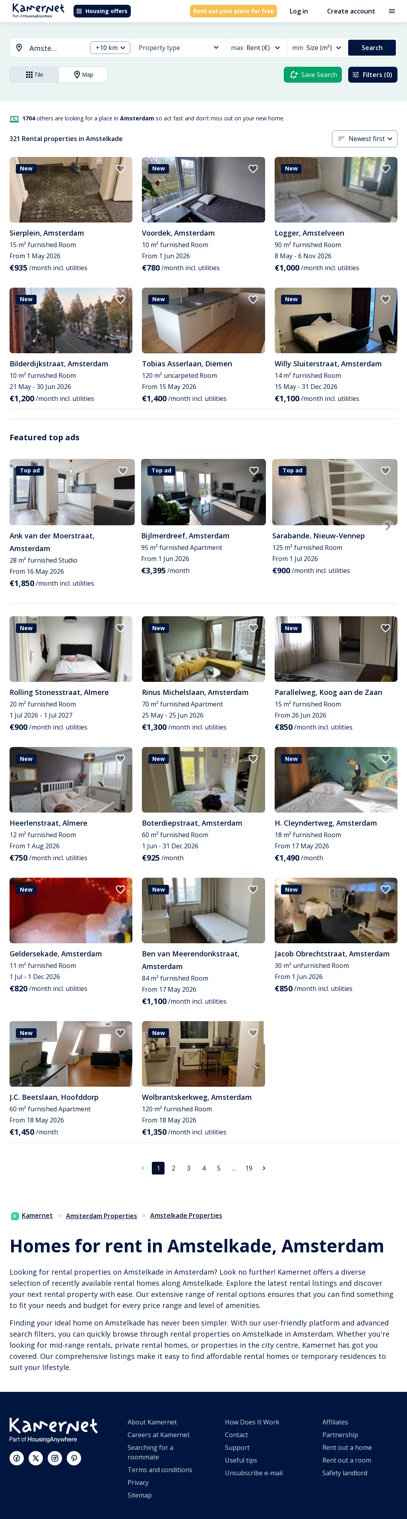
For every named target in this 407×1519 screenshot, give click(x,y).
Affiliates (335, 1422)
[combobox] (43, 48)
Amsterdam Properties (101, 1215)
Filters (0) (372, 74)
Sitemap (140, 1495)
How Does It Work (252, 1422)
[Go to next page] (264, 1168)
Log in (299, 11)
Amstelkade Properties (186, 1215)
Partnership (340, 1434)
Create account (351, 11)
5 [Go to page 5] (219, 1168)
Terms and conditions (160, 1469)
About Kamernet (152, 1422)
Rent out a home (347, 1447)
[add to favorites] (120, 168)
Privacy (138, 1482)
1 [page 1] (158, 1168)
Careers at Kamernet (159, 1434)
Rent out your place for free (233, 11)
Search (372, 47)
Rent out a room (346, 1460)
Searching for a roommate (150, 1452)
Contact (236, 1434)
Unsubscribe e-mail (254, 1473)
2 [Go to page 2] (173, 1168)
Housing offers (102, 11)
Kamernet (32, 1215)
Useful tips (241, 1460)
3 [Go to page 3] (188, 1168)
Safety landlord (344, 1473)
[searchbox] (55, 48)
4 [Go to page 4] (203, 1168)
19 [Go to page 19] (248, 1168)
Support (237, 1447)
